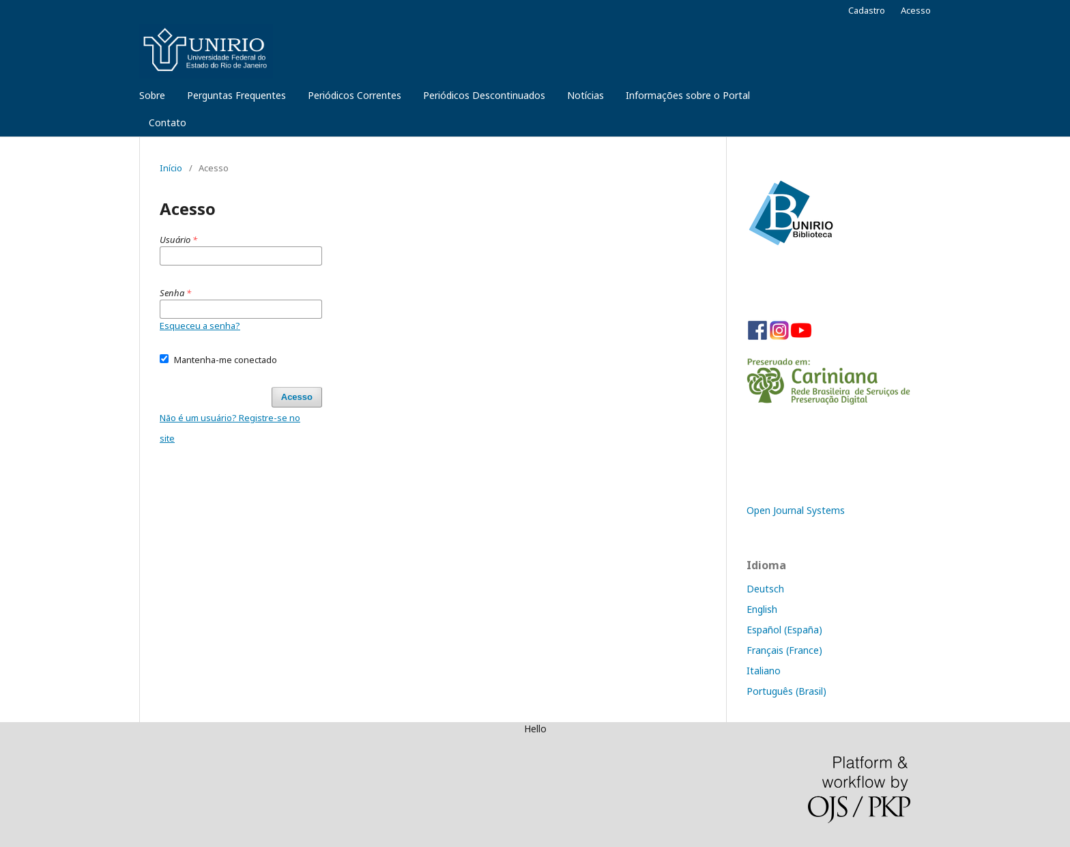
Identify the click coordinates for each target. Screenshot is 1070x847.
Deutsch (765, 588)
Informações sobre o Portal (688, 95)
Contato (167, 122)
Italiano (764, 670)
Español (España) (784, 629)
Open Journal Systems (796, 510)
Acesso (916, 10)
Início (171, 168)
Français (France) (784, 650)
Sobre (152, 95)
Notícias (585, 95)
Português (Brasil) (786, 691)
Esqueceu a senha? (200, 325)
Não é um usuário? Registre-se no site (230, 428)
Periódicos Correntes (354, 95)
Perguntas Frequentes (236, 95)
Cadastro (866, 10)
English (762, 609)
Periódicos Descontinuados (484, 95)
